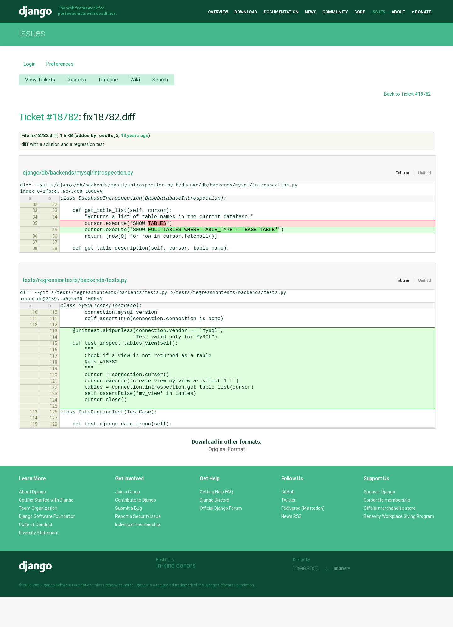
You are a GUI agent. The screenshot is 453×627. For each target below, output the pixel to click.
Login (29, 64)
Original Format (226, 479)
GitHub (287, 521)
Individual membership (137, 554)
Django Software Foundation (47, 546)
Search (160, 80)
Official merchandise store (390, 538)
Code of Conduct (35, 554)
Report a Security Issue (138, 546)
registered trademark (174, 615)
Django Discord (214, 530)
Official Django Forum (221, 538)
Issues (378, 11)
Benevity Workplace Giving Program (399, 546)
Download (245, 11)
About (398, 11)
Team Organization (38, 538)
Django (35, 12)
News (310, 11)
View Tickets (40, 80)
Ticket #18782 (49, 117)
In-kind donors (176, 595)
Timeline (108, 80)
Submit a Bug (128, 538)
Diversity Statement (39, 562)
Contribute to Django (135, 530)
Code (359, 11)
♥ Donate (421, 11)
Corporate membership (387, 530)
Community (335, 11)
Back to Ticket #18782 (407, 94)
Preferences (60, 64)
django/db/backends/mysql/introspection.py (78, 172)
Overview (218, 11)
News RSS (291, 546)
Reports (76, 80)
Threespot (307, 598)
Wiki (135, 80)
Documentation (281, 11)
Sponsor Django (379, 521)
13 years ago (134, 135)
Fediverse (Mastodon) (303, 538)
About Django (32, 521)
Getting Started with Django (46, 530)
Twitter (288, 530)
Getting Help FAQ (216, 521)
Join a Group (127, 521)
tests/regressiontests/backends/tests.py (75, 289)
